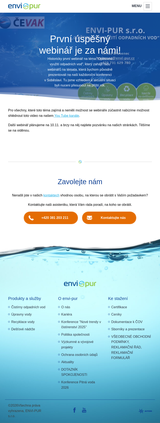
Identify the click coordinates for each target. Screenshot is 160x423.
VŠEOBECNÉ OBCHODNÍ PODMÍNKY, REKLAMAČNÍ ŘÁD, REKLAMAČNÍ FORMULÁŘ (131, 347)
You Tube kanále (66, 115)
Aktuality (67, 362)
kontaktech (51, 195)
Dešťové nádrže (23, 329)
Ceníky (116, 314)
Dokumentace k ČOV (126, 322)
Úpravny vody (21, 314)
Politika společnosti (75, 334)
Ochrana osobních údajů (79, 354)
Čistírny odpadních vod (28, 307)
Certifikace (119, 307)
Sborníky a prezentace (128, 329)
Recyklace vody (23, 322)
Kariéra (66, 314)
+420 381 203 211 (54, 218)
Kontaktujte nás (113, 218)
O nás (65, 307)
